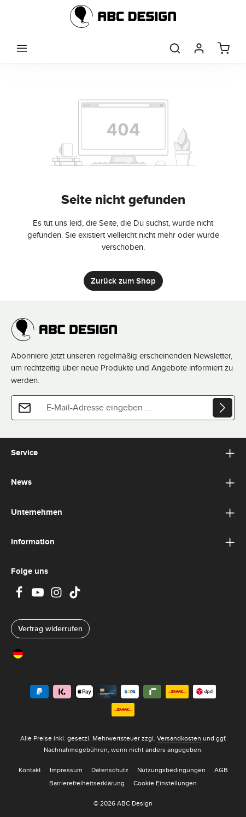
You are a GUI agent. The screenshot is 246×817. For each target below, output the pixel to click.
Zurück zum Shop (123, 281)
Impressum (66, 769)
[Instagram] (57, 595)
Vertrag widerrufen (50, 628)
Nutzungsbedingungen (171, 769)
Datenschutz (109, 769)
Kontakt (30, 769)
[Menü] (22, 48)
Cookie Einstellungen (165, 782)
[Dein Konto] (199, 48)
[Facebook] (20, 595)
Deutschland (41, 653)
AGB (221, 769)
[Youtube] (39, 595)
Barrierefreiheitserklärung (87, 782)
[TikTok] (75, 595)
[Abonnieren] (222, 408)
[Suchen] (175, 48)
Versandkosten (179, 738)
